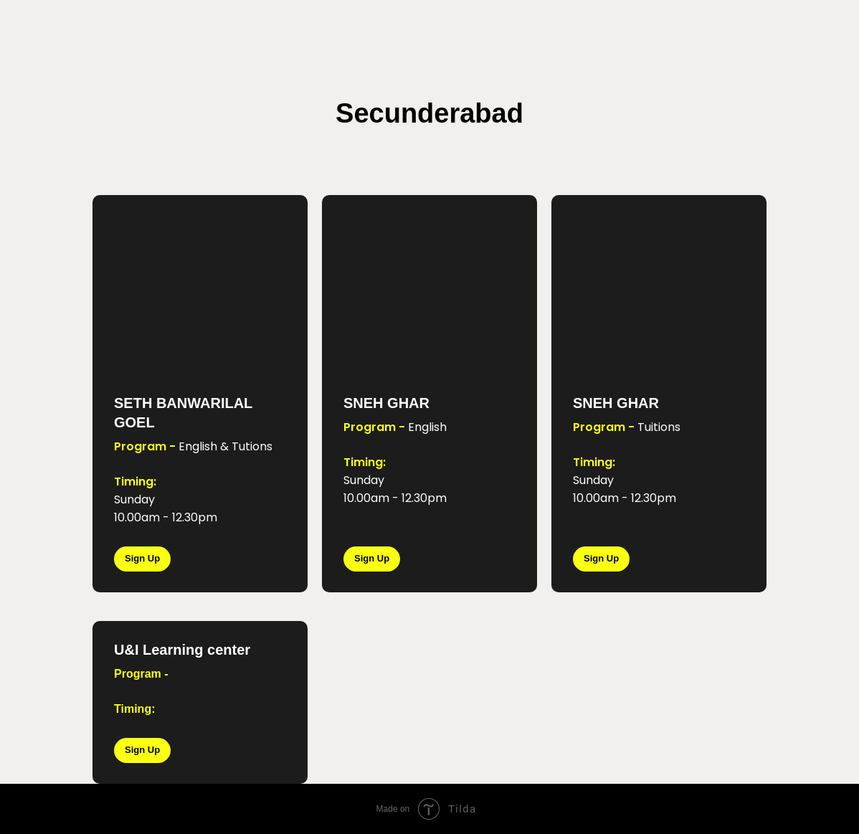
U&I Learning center (182, 650)
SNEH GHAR (386, 403)
